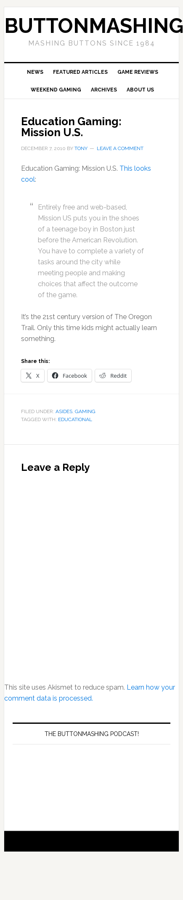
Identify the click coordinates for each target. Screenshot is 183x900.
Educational (75, 419)
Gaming (85, 411)
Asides (64, 411)
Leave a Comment (120, 148)
